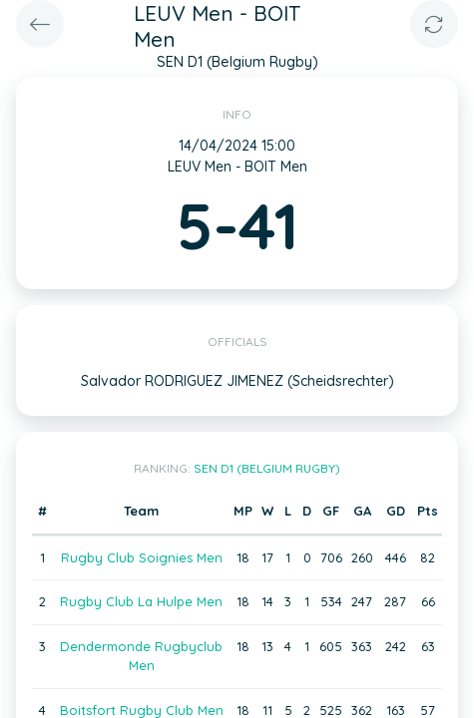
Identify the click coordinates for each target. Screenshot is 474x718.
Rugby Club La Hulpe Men (141, 601)
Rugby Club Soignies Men (142, 557)
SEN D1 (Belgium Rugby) (267, 468)
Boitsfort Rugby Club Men (142, 710)
